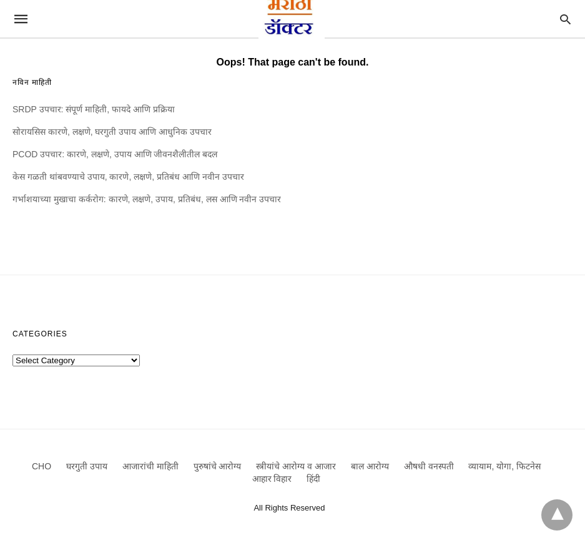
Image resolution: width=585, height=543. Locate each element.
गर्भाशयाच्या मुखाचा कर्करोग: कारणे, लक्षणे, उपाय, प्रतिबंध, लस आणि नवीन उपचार (146, 199)
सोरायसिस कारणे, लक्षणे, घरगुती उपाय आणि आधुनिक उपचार (112, 132)
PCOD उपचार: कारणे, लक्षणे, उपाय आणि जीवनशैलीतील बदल (114, 154)
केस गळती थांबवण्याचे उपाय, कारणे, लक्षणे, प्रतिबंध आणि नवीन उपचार (128, 177)
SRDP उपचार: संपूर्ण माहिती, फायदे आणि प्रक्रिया (93, 109)
